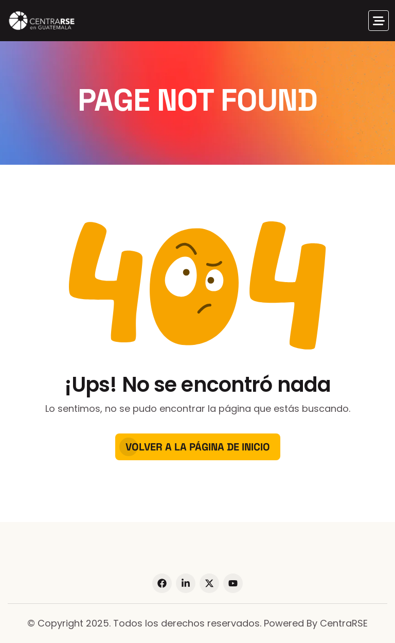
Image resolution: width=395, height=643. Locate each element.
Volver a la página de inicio (197, 447)
